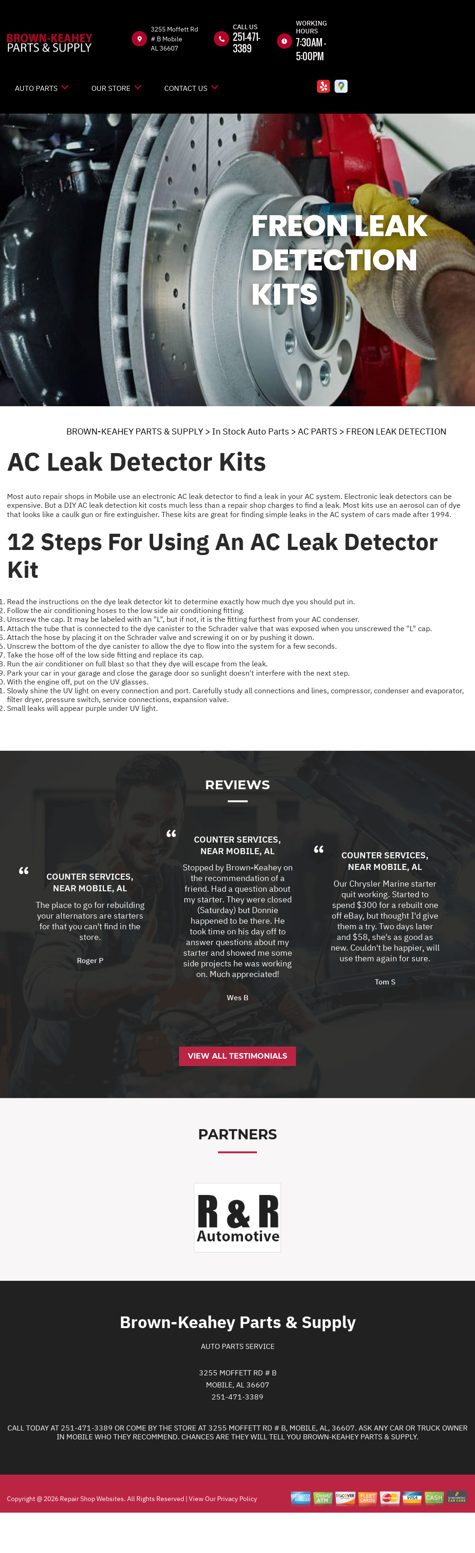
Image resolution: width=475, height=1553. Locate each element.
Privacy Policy (237, 1536)
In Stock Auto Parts (250, 431)
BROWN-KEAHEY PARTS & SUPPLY (134, 431)
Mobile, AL (102, 926)
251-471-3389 (246, 42)
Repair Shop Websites (91, 1536)
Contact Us (185, 88)
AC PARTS (317, 431)
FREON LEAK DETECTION (396, 431)
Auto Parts (36, 88)
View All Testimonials (237, 1094)
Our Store (110, 88)
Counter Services (88, 914)
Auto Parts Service (238, 1384)
